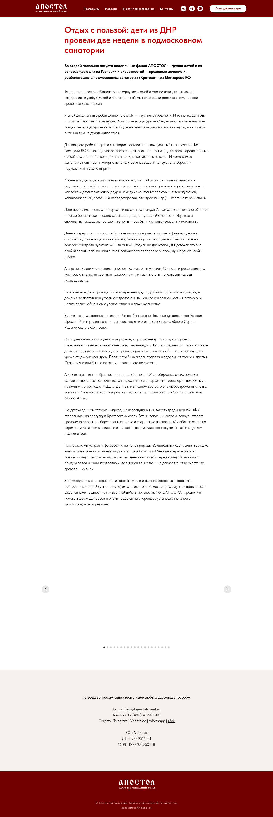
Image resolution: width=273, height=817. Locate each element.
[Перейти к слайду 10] (135, 647)
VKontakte (138, 721)
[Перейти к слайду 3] (111, 647)
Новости (111, 8)
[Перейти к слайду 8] (128, 647)
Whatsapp (157, 721)
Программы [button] (91, 8)
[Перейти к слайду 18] (162, 647)
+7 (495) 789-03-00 (144, 715)
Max (171, 721)
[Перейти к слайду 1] (104, 647)
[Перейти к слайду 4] (114, 647)
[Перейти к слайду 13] (145, 647)
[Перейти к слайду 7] (124, 647)
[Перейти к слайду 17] (158, 647)
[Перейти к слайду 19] (165, 647)
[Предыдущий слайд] (45, 589)
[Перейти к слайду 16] (155, 647)
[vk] (183, 8)
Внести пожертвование (138, 8)
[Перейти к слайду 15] (152, 647)
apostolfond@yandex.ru (136, 807)
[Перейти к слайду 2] (107, 647)
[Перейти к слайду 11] (138, 647)
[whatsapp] (200, 8)
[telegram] (192, 8)
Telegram (120, 721)
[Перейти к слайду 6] (121, 647)
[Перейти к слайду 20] (169, 647)
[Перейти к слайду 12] (141, 647)
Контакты (166, 8)
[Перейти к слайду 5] (117, 647)
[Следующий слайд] (227, 589)
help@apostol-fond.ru (142, 709)
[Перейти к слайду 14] (148, 647)
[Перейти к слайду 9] (131, 647)
